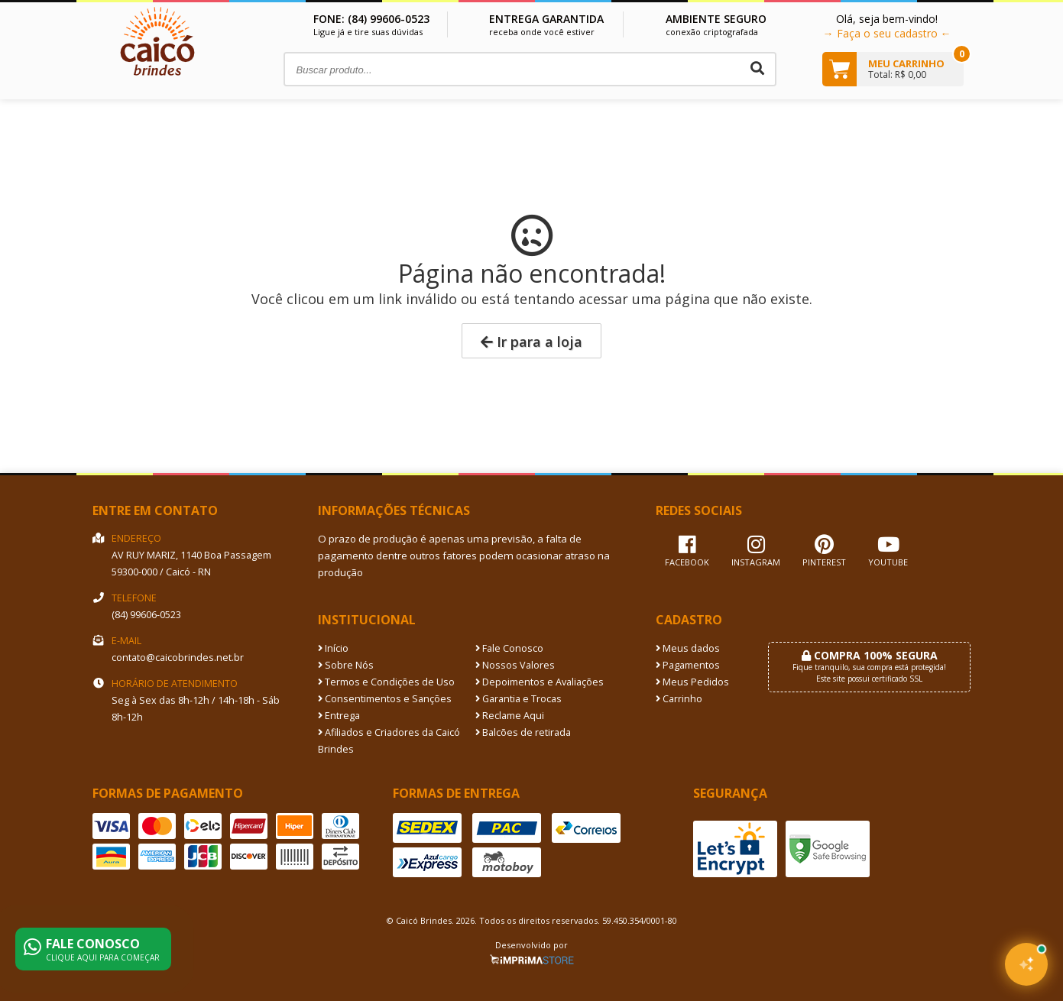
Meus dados (688, 648)
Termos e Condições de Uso (386, 681)
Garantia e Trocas (518, 698)
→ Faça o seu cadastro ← (887, 33)
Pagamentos (688, 665)
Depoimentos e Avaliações (539, 681)
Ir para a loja (531, 341)
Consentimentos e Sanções (385, 698)
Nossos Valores (515, 665)
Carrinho (679, 698)
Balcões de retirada (523, 732)
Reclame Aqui (509, 715)
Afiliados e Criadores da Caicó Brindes (389, 741)
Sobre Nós (346, 665)
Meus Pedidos (692, 681)
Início (333, 648)
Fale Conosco (509, 648)
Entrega (339, 715)
